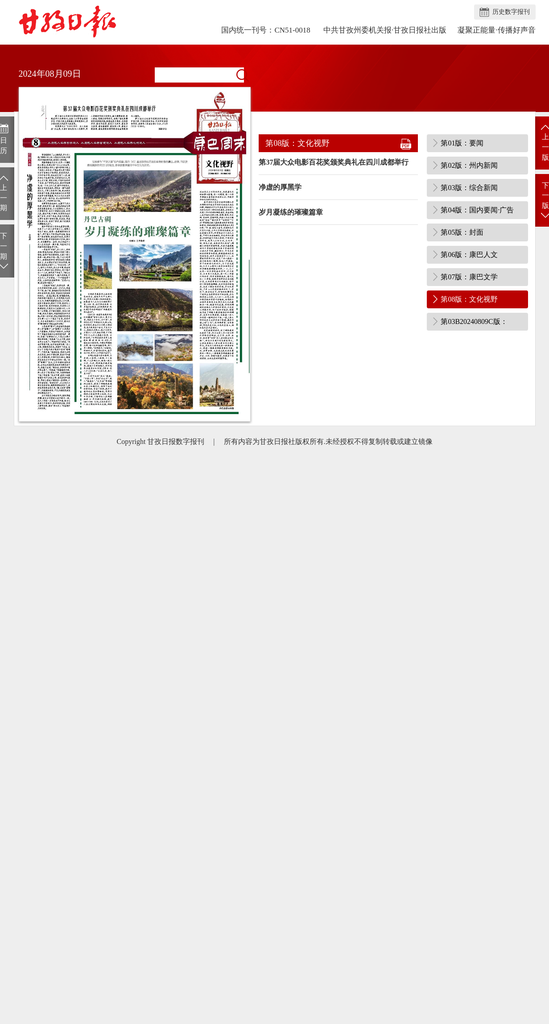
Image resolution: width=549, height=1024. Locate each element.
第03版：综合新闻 (469, 187)
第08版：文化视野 (469, 299)
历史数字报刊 (511, 11)
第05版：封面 (462, 232)
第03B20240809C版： (474, 321)
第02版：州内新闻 (469, 165)
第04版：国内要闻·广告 (477, 210)
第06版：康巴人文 (469, 254)
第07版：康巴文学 (469, 277)
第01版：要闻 (462, 143)
